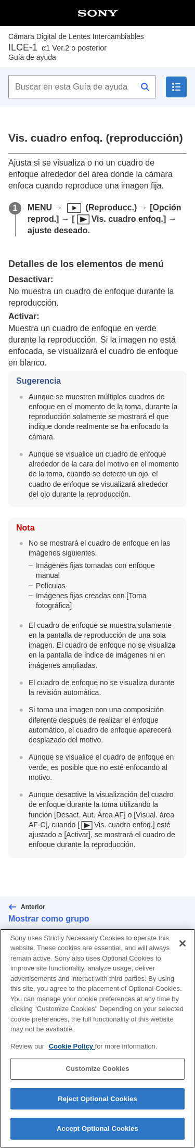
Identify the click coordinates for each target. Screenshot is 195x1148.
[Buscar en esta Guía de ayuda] (81, 86)
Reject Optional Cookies (97, 1102)
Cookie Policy (72, 1050)
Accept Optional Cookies (97, 1133)
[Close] (182, 947)
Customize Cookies (97, 1072)
